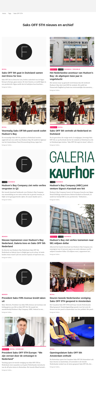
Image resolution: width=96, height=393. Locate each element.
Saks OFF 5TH (18, 13)
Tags (9, 13)
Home (4, 13)
